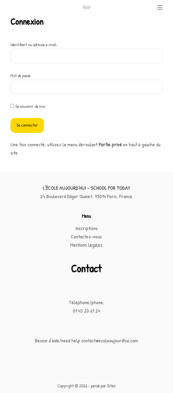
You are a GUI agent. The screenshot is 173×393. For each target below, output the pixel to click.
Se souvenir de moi (27, 106)
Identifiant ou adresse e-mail (33, 44)
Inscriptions (86, 228)
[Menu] (160, 7)
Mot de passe (20, 75)
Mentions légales (86, 244)
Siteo (111, 386)
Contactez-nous (86, 236)
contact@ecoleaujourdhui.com (109, 340)
